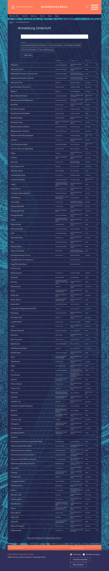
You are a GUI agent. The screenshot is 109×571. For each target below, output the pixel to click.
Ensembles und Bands (72, 45)
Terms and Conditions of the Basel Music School (45, 538)
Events (42, 16)
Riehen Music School (77, 548)
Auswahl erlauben (80, 560)
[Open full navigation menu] (94, 7)
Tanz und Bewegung (46, 50)
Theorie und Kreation (55, 45)
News (50, 16)
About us (34, 16)
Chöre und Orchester (29, 50)
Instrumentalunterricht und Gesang (34, 45)
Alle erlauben (78, 565)
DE (87, 7)
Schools (25, 16)
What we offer (14, 16)
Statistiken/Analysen (93, 554)
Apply (57, 16)
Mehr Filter (27, 55)
